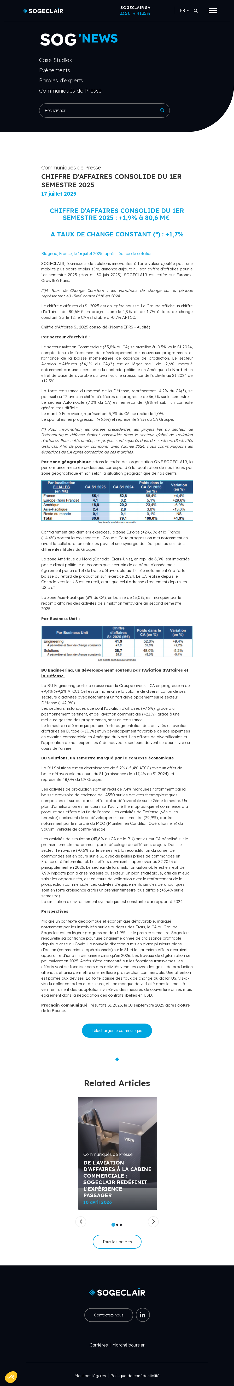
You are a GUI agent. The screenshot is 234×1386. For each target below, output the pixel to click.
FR (184, 10)
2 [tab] (117, 1225)
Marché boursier (128, 1345)
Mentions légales (90, 1375)
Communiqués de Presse (70, 90)
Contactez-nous (109, 1315)
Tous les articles (117, 1241)
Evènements (54, 70)
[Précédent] (80, 1221)
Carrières (99, 1345)
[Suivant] (153, 1221)
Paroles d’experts (61, 80)
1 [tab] (113, 1224)
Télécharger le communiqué (117, 1030)
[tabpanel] (117, 1153)
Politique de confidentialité (135, 1375)
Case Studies (55, 60)
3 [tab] (121, 1225)
